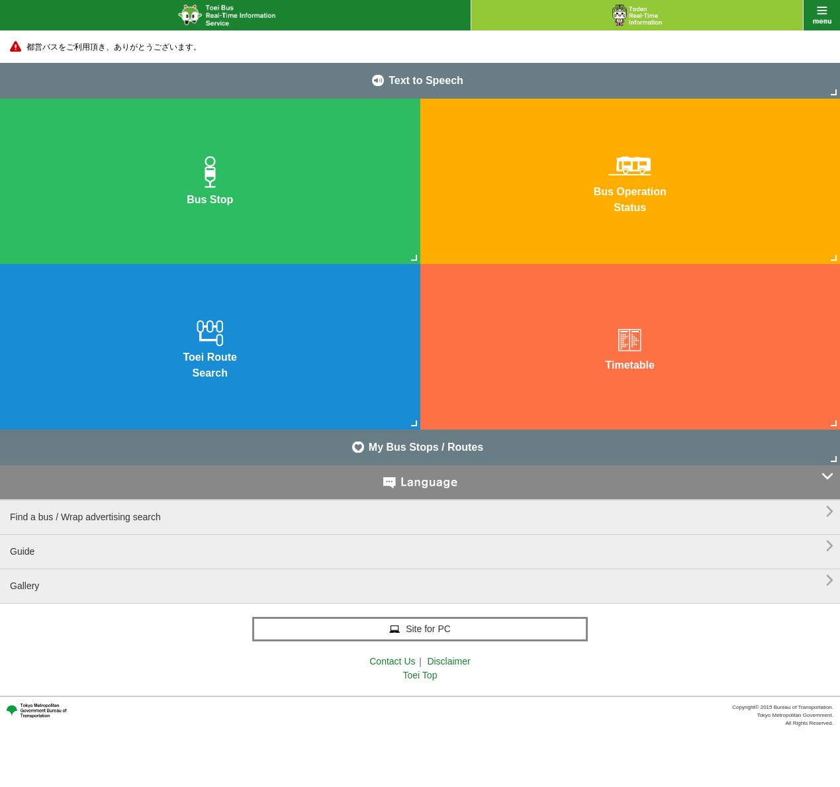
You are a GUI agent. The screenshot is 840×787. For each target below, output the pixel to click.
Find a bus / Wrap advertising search (421, 512)
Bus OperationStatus (630, 180)
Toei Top (420, 675)
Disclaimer (448, 661)
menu (822, 15)
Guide (421, 546)
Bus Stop (210, 180)
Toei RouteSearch (210, 346)
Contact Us (392, 661)
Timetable (630, 346)
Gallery (421, 580)
